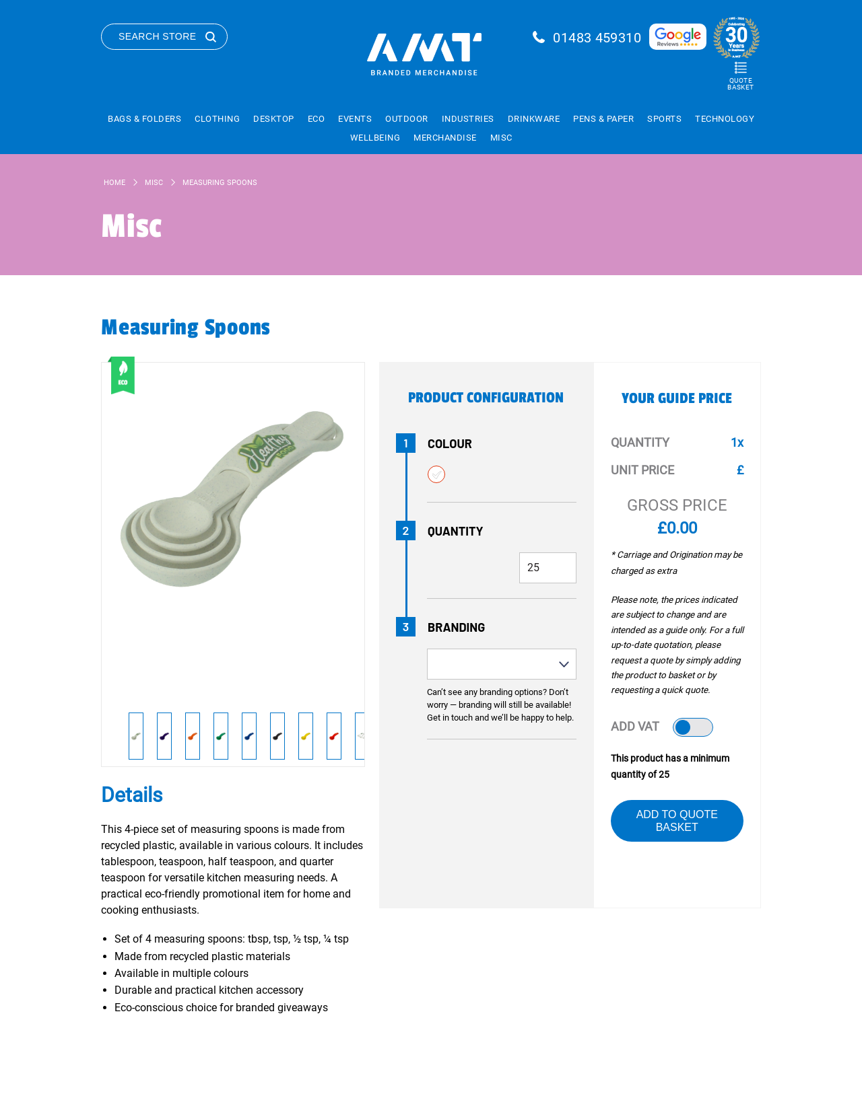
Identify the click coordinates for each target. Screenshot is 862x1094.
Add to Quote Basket (677, 821)
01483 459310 (597, 38)
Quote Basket (740, 84)
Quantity (456, 530)
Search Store (158, 36)
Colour (450, 443)
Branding (456, 627)
